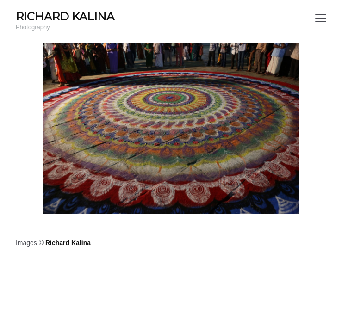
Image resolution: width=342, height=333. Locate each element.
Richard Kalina (68, 243)
